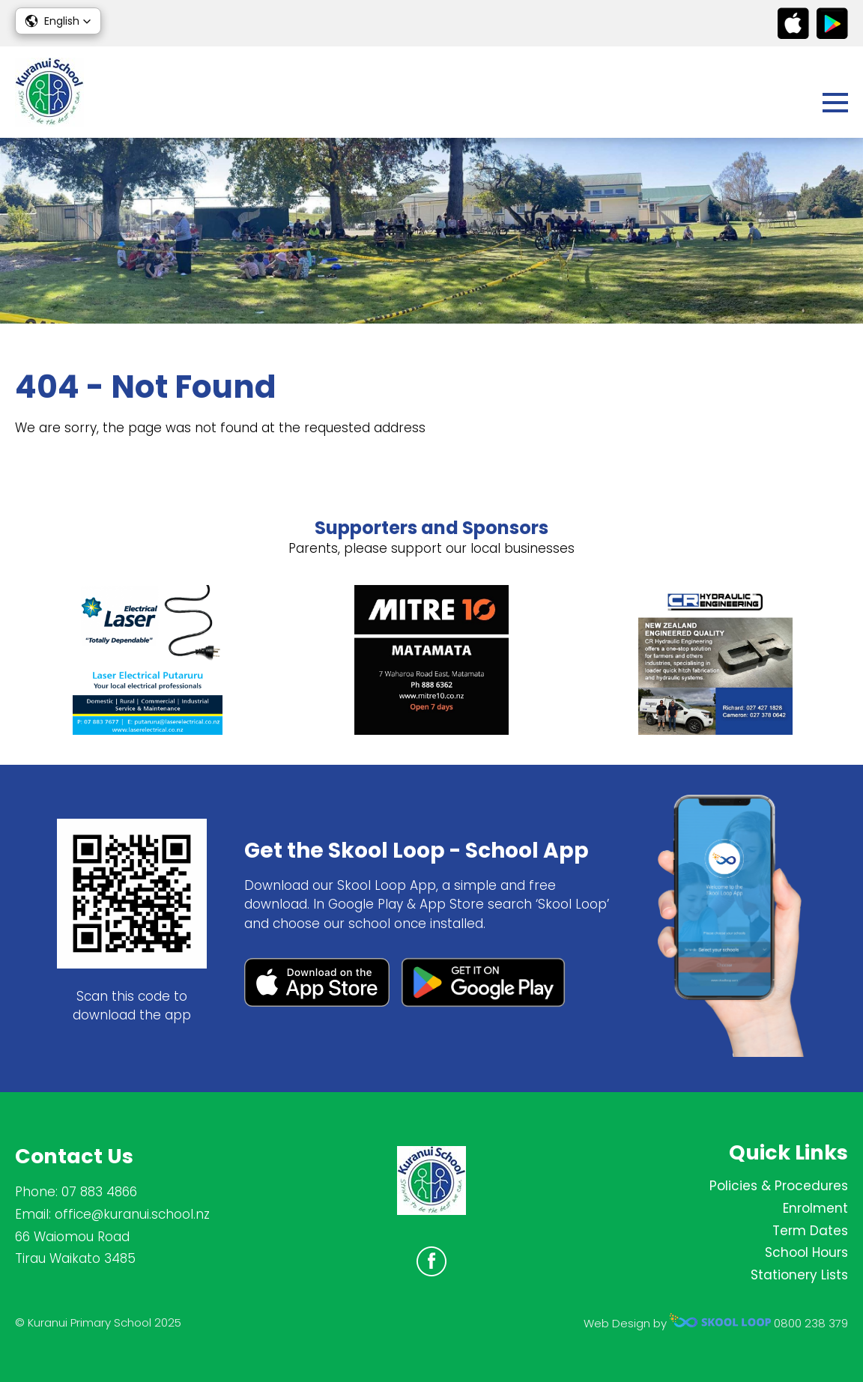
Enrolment (815, 1208)
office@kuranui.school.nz (132, 1214)
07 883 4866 (99, 1192)
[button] (58, 21)
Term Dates (810, 1231)
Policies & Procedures (778, 1186)
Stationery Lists (799, 1275)
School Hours (806, 1252)
